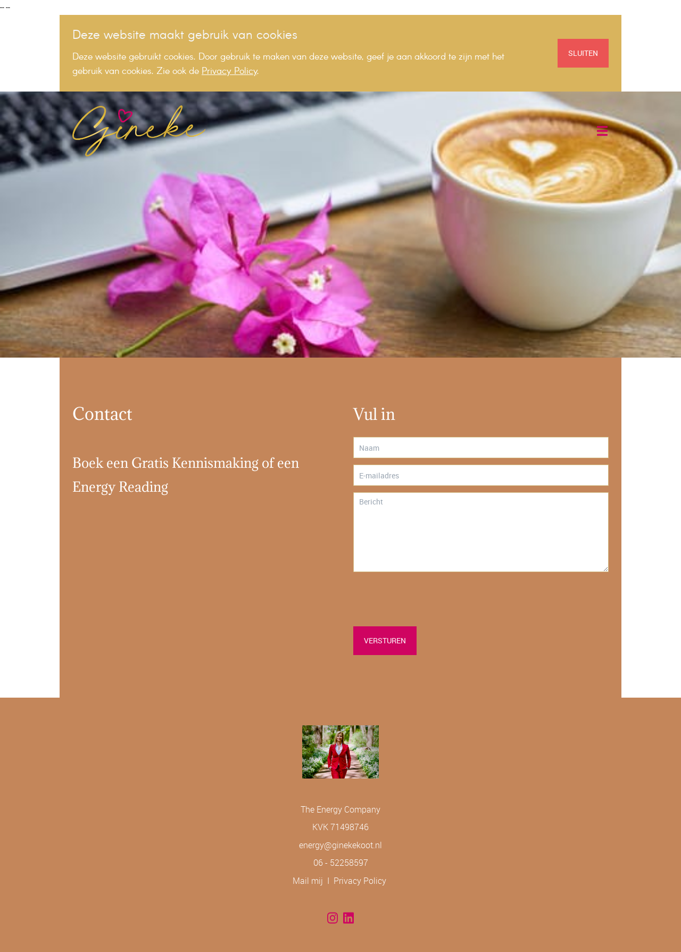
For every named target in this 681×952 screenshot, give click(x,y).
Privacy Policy (360, 881)
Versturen (385, 640)
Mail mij (308, 881)
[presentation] (434, 599)
